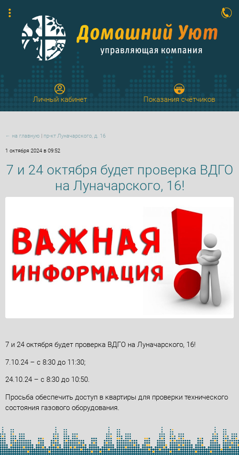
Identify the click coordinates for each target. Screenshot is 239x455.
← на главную (22, 136)
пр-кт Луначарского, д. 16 (74, 136)
